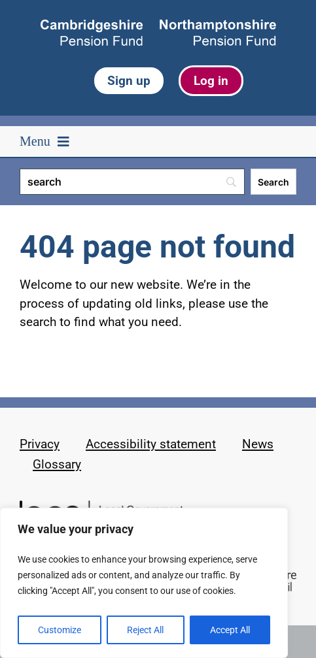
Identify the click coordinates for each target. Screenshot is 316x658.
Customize (59, 630)
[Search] (132, 182)
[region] (144, 583)
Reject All (145, 630)
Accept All (230, 630)
